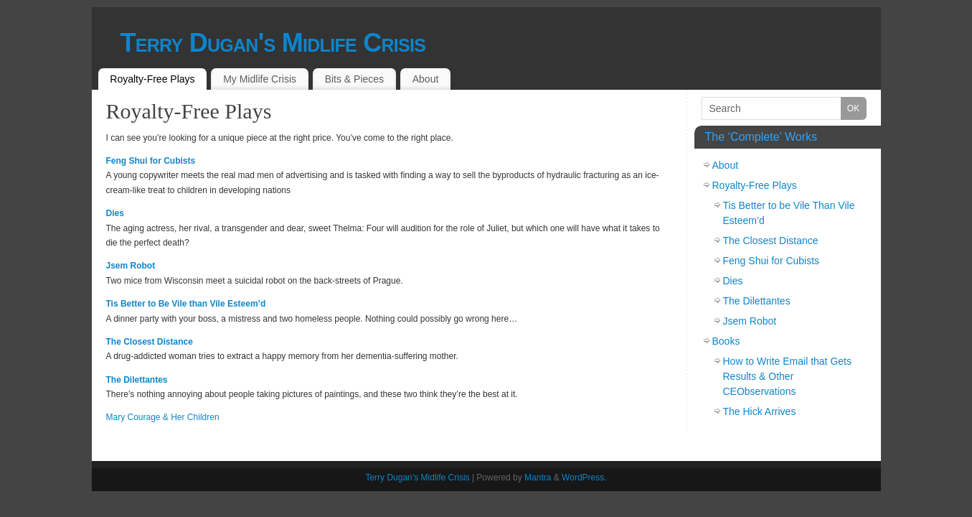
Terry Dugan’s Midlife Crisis (417, 477)
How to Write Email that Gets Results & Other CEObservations (787, 376)
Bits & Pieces (354, 79)
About (425, 79)
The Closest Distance (149, 342)
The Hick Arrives (759, 411)
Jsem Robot (131, 266)
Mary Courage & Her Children (163, 417)
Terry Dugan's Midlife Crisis (273, 42)
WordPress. (584, 477)
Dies (115, 213)
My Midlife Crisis (259, 79)
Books (726, 341)
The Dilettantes (137, 380)
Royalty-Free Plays (152, 79)
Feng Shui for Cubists (151, 161)
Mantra (537, 477)
